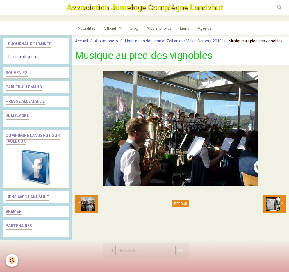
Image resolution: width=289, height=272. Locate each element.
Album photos (159, 28)
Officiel (110, 28)
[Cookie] (12, 260)
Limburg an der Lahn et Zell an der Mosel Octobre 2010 (173, 41)
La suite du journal (24, 56)
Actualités (86, 28)
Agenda (205, 28)
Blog (134, 28)
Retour (180, 204)
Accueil (81, 41)
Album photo (106, 41)
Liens (184, 28)
